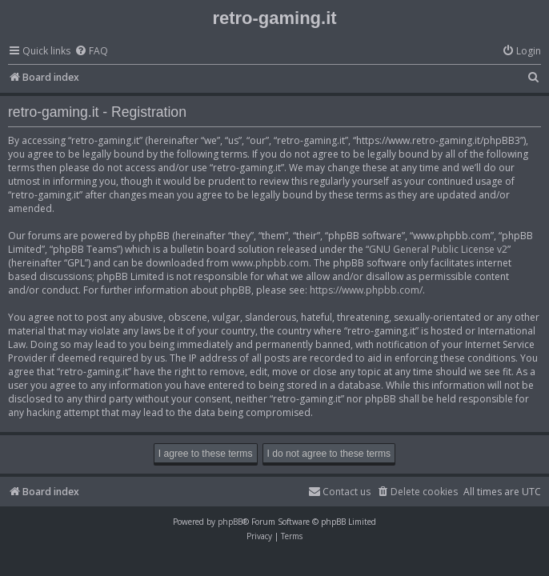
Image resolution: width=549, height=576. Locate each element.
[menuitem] (91, 51)
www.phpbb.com (270, 263)
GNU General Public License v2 (438, 249)
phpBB (230, 521)
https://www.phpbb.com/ (366, 290)
